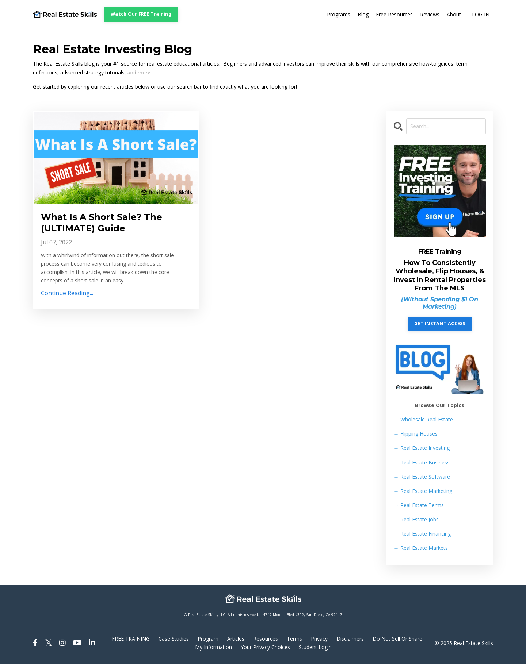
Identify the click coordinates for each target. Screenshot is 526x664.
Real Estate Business (422, 462)
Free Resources (394, 14)
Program (208, 638)
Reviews (429, 14)
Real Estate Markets (421, 547)
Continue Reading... (67, 293)
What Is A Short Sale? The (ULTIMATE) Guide (101, 222)
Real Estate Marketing (423, 490)
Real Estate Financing (422, 533)
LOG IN (480, 14)
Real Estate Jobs (416, 519)
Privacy (319, 638)
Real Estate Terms (419, 505)
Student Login (315, 647)
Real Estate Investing (422, 447)
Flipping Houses (416, 433)
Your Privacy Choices (265, 647)
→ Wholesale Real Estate (423, 419)
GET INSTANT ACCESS (439, 323)
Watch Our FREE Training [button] (141, 14)
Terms (294, 638)
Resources (265, 638)
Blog (363, 14)
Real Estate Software (422, 476)
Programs (338, 14)
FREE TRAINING (131, 638)
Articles (235, 638)
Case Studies (174, 638)
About (454, 14)
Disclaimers (350, 638)
